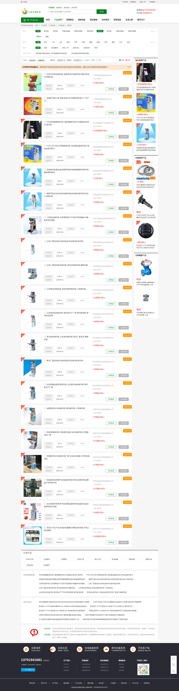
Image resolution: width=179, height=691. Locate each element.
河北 (105, 42)
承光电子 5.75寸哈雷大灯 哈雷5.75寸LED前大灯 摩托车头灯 (111, 606)
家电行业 (149, 559)
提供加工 (76, 48)
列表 (129, 60)
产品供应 (51, 7)
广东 (53, 42)
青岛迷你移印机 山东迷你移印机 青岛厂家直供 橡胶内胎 (107, 592)
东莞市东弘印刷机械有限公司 (103, 409)
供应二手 (65, 48)
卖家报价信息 (86, 670)
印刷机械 (61, 25)
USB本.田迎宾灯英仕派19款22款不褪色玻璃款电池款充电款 (60, 615)
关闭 (128, 67)
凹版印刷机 (66, 31)
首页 (48, 20)
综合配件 (47, 565)
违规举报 (121, 670)
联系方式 (66, 664)
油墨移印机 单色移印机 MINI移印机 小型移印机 (66, 408)
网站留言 (121, 664)
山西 (83, 42)
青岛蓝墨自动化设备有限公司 (103, 242)
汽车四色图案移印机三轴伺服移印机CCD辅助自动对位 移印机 (146, 89)
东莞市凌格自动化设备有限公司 (104, 218)
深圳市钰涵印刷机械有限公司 (103, 481)
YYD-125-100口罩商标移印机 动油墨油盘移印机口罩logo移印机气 (145, 120)
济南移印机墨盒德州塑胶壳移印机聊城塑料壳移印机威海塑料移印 (146, 150)
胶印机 (46, 31)
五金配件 (47, 559)
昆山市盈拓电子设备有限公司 (103, 123)
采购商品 (59, 7)
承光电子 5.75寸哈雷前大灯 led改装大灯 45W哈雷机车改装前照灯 (62, 611)
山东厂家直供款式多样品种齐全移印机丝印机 (65, 241)
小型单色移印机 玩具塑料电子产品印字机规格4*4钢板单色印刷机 (62, 583)
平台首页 (125, 2)
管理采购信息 (86, 667)
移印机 (69, 25)
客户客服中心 (29, 670)
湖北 (68, 42)
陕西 (98, 42)
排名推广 (102, 683)
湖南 (90, 42)
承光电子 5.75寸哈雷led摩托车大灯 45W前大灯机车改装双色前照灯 (145, 247)
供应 (45, 48)
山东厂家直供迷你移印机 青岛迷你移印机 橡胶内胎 (67, 265)
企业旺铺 (123, 89)
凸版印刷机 (120, 31)
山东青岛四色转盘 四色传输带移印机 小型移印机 (66, 289)
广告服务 (121, 667)
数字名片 (141, 20)
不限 (38, 31)
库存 (96, 48)
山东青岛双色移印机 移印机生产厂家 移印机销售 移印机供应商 (61, 592)
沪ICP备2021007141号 (101, 687)
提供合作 (87, 48)
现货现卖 (67, 7)
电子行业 (98, 559)
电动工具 (81, 559)
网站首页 (32, 683)
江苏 (75, 42)
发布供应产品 (104, 664)
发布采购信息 (86, 664)
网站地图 (90, 683)
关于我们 (66, 667)
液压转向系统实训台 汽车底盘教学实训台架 (51, 53)
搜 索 (102, 12)
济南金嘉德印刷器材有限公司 (103, 147)
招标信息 (81, 20)
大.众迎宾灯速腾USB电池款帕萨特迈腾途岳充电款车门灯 (59, 619)
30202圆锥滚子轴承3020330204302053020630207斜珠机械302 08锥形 (145, 187)
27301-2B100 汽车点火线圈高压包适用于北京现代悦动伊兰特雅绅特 (146, 217)
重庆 (113, 42)
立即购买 (111, 89)
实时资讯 (74, 7)
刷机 (47, 36)
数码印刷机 (79, 31)
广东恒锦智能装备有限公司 (102, 75)
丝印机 (109, 31)
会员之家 (129, 20)
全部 (38, 48)
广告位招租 (78, 683)
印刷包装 (53, 25)
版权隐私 (66, 670)
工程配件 (64, 559)
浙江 (45, 42)
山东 (60, 42)
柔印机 (55, 31)
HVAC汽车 (30, 559)
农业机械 (115, 559)
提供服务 (54, 48)
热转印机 (90, 31)
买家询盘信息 (104, 670)
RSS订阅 (135, 683)
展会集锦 (93, 20)
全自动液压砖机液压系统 (80, 53)
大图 (122, 60)
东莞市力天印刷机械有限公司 (103, 529)
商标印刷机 (132, 31)
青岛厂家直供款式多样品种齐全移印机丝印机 (65, 361)
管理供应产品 (104, 667)
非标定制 (30, 565)
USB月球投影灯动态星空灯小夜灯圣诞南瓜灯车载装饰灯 (105, 615)
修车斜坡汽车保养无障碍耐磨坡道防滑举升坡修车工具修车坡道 (105, 619)
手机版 (25, 2)
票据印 (38, 36)
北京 (128, 42)
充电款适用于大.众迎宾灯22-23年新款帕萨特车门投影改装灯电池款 (113, 611)
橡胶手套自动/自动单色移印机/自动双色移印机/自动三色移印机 (111, 579)
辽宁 (120, 42)
